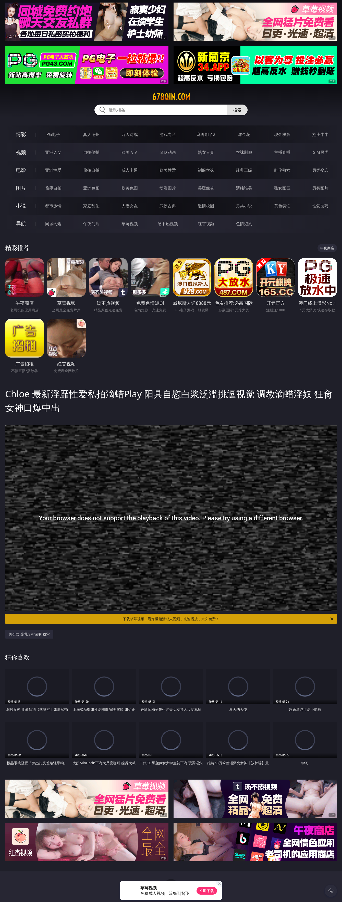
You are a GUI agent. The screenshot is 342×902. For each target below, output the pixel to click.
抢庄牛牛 (320, 134)
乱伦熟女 (282, 170)
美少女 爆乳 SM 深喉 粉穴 (29, 634)
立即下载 (207, 890)
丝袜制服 (244, 152)
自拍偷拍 (91, 152)
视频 (21, 152)
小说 (21, 205)
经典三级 (244, 170)
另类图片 (320, 188)
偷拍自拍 (91, 170)
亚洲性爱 (53, 170)
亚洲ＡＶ (53, 152)
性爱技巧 (320, 206)
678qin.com (171, 97)
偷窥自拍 (53, 188)
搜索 (237, 110)
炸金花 (244, 134)
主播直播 (282, 152)
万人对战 (129, 134)
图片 (21, 187)
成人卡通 (129, 170)
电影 (21, 170)
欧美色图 (129, 188)
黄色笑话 (282, 206)
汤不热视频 (167, 223)
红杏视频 (206, 223)
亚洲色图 (91, 188)
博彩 (21, 134)
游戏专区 (168, 134)
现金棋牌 (282, 134)
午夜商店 (91, 223)
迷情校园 (206, 206)
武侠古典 (168, 206)
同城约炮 (53, 223)
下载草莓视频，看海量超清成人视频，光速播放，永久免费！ (228, 619)
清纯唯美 (244, 188)
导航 (21, 223)
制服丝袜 (206, 170)
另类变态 (320, 170)
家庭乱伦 (91, 206)
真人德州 (91, 134)
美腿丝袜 (206, 188)
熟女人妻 (206, 152)
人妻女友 (129, 206)
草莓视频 (129, 223)
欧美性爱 (168, 170)
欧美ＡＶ (129, 152)
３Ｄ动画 (168, 152)
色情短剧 (244, 223)
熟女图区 (282, 188)
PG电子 (53, 134)
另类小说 (244, 206)
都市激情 (53, 206)
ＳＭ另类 (320, 152)
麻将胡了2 (206, 134)
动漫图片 (168, 188)
